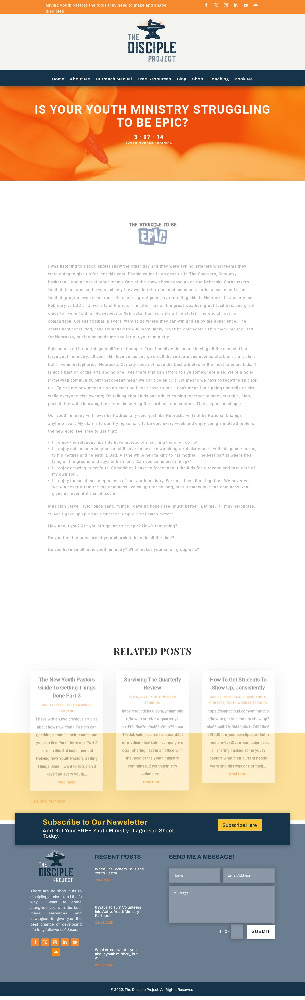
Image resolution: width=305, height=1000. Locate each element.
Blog (182, 79)
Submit (261, 935)
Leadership (244, 704)
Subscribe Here (239, 828)
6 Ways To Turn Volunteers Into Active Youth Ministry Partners (118, 915)
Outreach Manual (114, 79)
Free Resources (154, 79)
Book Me (244, 79)
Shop (197, 79)
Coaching (219, 79)
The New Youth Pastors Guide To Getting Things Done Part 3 (67, 695)
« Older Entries (48, 809)
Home (58, 79)
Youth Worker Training (148, 146)
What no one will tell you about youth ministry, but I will (117, 957)
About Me (80, 79)
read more (66, 789)
